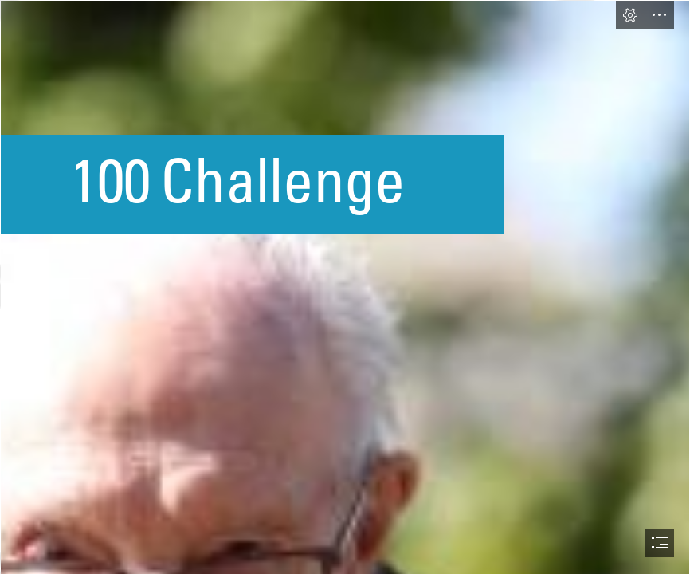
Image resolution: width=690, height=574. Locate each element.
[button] (630, 15)
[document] (345, 287)
